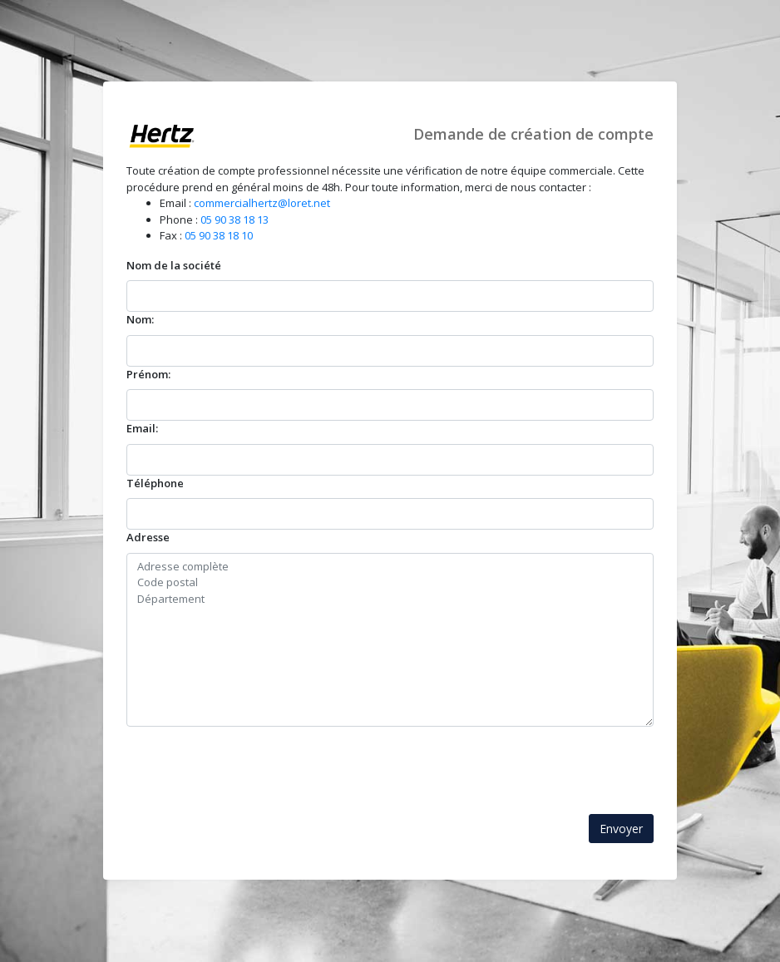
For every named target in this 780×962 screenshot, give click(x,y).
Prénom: (148, 374)
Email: (142, 428)
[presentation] (252, 759)
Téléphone (155, 483)
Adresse (148, 537)
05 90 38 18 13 (234, 219)
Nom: (140, 319)
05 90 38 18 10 (219, 235)
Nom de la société (173, 265)
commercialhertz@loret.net (262, 202)
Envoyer (621, 828)
